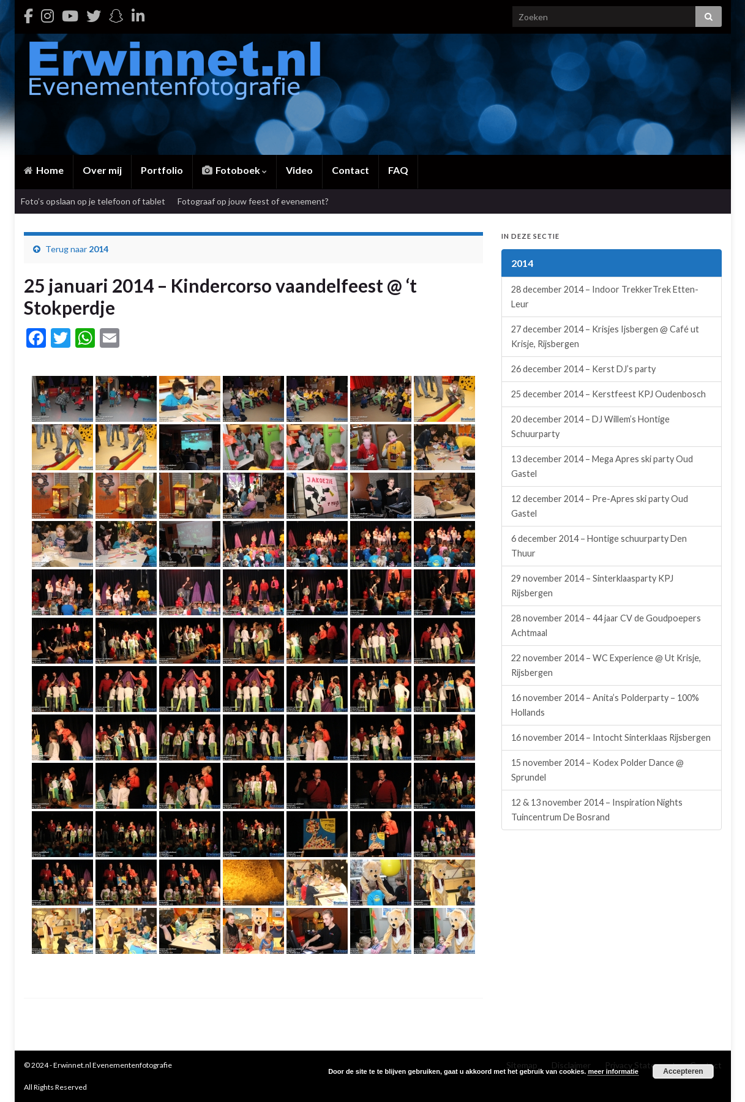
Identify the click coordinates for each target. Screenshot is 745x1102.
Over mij (102, 170)
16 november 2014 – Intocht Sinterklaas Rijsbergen (611, 737)
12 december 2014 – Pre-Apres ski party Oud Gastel (599, 506)
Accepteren (683, 1071)
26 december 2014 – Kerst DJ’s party (583, 369)
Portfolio (162, 170)
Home (44, 170)
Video (299, 170)
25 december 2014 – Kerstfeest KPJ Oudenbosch (608, 394)
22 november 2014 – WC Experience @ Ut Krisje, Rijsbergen (606, 665)
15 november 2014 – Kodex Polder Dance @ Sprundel (597, 769)
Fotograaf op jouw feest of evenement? (253, 201)
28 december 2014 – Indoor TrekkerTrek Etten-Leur (604, 296)
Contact (350, 170)
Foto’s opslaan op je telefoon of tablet (93, 201)
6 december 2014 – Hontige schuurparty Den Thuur (599, 545)
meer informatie (613, 1071)
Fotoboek (234, 170)
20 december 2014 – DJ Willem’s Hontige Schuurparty (590, 426)
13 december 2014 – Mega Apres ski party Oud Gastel (602, 466)
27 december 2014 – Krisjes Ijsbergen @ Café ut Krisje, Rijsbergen (605, 336)
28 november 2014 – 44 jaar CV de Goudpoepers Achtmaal (606, 625)
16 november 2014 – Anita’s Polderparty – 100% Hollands (605, 705)
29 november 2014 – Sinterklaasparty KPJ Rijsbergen (592, 585)
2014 (98, 249)
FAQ (398, 170)
